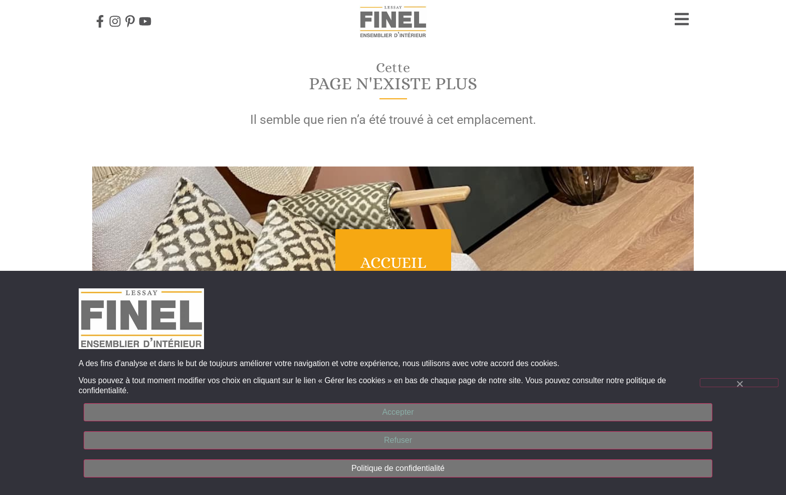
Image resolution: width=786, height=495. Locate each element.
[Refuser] (739, 382)
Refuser (398, 440)
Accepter (398, 412)
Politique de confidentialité (398, 468)
